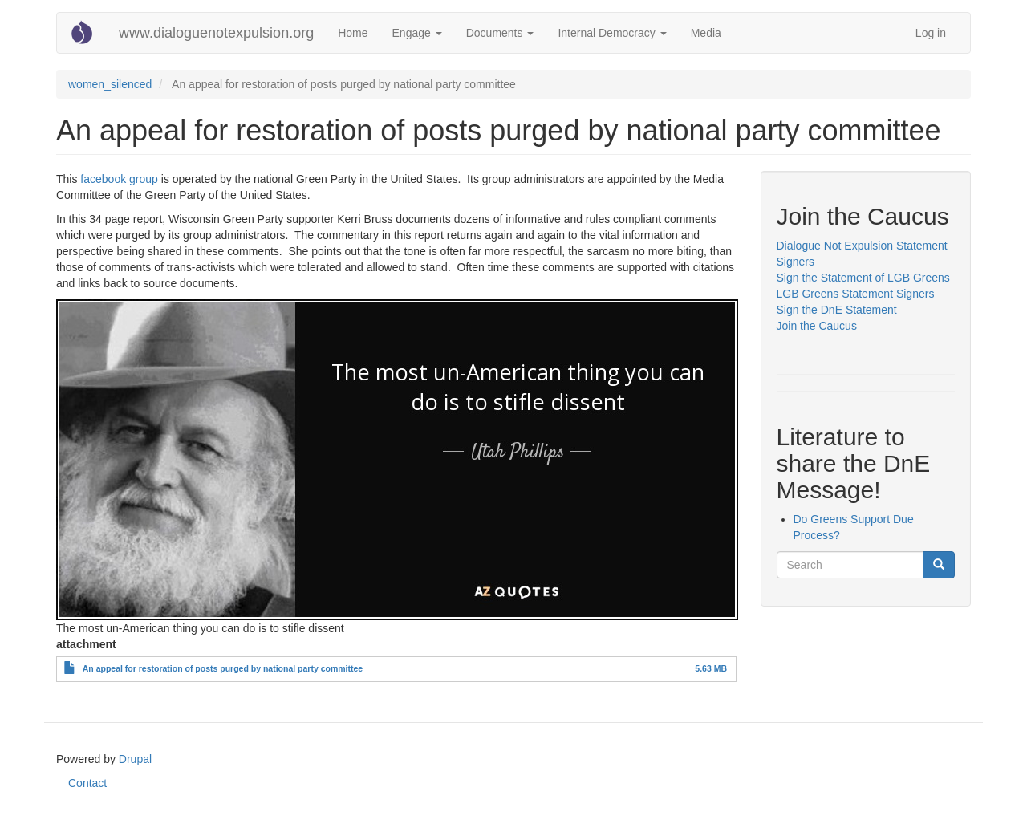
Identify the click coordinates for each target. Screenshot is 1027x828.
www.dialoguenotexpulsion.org (216, 33)
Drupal (135, 759)
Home (352, 32)
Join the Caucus (818, 325)
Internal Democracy (612, 32)
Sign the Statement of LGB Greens (863, 277)
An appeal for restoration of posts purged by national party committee (223, 668)
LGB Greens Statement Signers (856, 293)
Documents (500, 32)
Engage (417, 32)
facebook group (119, 178)
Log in (930, 32)
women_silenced (110, 84)
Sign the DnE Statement (837, 309)
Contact (87, 783)
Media (706, 32)
